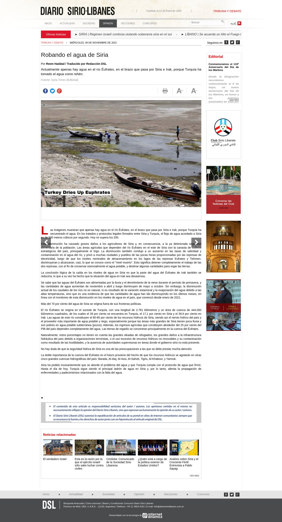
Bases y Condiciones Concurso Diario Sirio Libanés (128, 503)
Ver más (194, 476)
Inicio (48, 23)
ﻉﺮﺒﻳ (233, 23)
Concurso (150, 23)
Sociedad (108, 494)
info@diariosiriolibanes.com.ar (169, 506)
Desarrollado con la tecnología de (125, 515)
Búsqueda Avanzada (73, 503)
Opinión (139, 494)
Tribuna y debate (52, 42)
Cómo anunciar (93, 503)
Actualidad (76, 494)
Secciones (170, 494)
